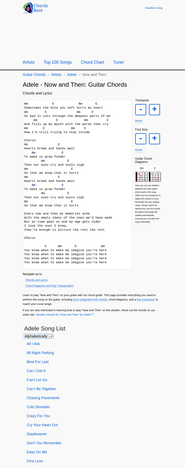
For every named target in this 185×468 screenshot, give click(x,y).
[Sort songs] (38, 336)
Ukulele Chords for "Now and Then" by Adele (63, 314)
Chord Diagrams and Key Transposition (50, 285)
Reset (138, 121)
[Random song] (153, 7)
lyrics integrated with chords (90, 299)
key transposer (146, 299)
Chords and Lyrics (37, 279)
